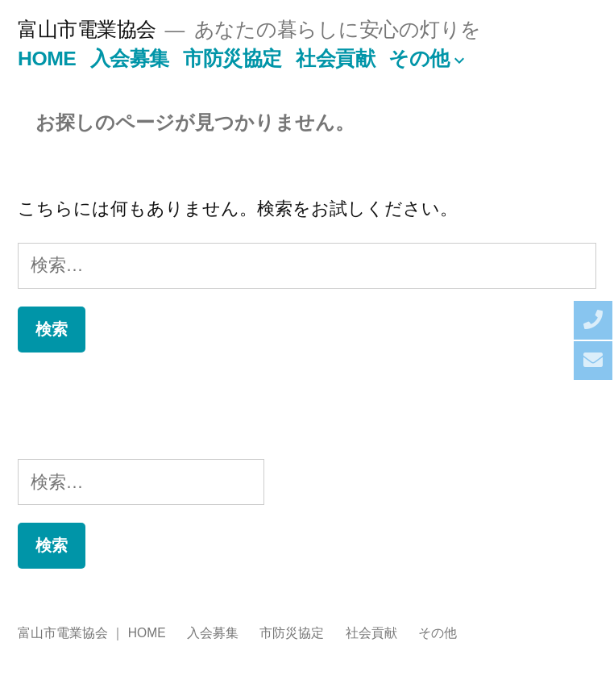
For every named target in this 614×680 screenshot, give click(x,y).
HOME (47, 58)
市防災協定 (232, 58)
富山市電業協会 (87, 29)
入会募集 (129, 58)
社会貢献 (335, 58)
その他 (419, 58)
